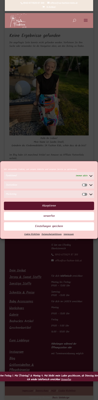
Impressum (69, 238)
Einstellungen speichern (49, 230)
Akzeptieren (49, 209)
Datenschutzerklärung (52, 238)
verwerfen (49, 220)
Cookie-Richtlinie (32, 238)
